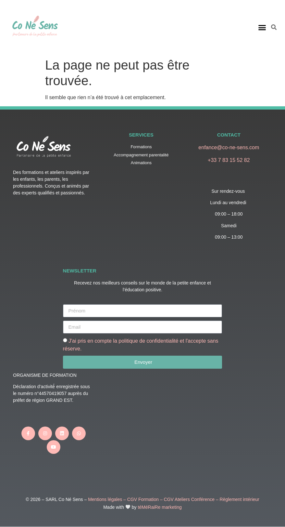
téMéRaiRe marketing (159, 507)
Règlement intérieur (239, 499)
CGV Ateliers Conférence (189, 499)
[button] (262, 27)
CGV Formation (143, 499)
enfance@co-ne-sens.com (228, 147)
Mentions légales (105, 499)
